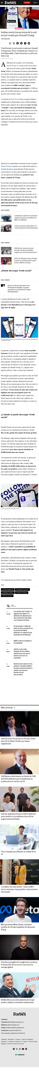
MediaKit (3, 1039)
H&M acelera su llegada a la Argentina (23, 642)
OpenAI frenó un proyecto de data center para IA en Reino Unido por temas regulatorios (18, 741)
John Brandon (5, 39)
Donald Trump (6, 166)
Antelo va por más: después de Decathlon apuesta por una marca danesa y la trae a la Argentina (22, 653)
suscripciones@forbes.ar (15, 1030)
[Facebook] (14, 1049)
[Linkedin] (26, 1049)
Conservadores (7, 589)
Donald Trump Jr (12, 66)
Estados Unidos (7, 592)
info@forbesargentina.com (12, 1025)
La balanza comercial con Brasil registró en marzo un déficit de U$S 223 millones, (25, 218)
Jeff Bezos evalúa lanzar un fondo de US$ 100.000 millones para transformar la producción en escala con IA (18, 778)
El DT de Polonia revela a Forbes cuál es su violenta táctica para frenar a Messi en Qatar (25, 261)
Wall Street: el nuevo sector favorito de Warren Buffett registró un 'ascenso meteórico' (25, 250)
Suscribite (27, 2)
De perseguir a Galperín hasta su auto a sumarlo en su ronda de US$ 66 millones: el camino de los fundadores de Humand (23, 630)
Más (22, 605)
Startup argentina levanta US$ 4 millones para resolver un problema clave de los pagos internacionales (18, 816)
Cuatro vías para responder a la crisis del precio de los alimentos (26, 227)
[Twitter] (17, 1049)
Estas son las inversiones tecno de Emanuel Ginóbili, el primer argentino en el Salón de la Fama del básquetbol (19, 289)
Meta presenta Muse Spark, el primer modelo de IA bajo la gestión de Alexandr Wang (18, 927)
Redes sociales (21, 592)
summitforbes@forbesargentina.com (14, 1027)
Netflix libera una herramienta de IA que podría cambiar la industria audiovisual (17, 1001)
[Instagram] (20, 1049)
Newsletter (11, 1039)
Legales (25, 1041)
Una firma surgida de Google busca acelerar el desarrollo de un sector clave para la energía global (19, 964)
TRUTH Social (7, 596)
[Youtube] (23, 1049)
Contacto (18, 1039)
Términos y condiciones (14, 1041)
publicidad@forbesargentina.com (15, 1022)
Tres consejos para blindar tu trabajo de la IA (18, 853)
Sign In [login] (35, 2)
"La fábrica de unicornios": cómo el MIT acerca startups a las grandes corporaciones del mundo (19, 889)
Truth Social (15, 99)
